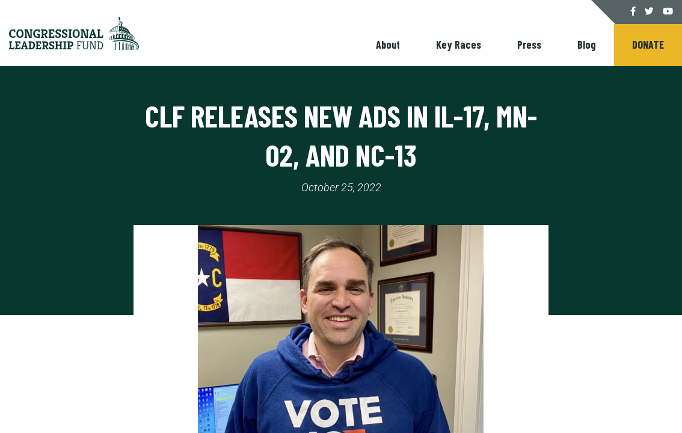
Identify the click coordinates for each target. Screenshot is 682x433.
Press (529, 44)
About (388, 44)
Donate (648, 44)
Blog (586, 44)
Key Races (458, 44)
